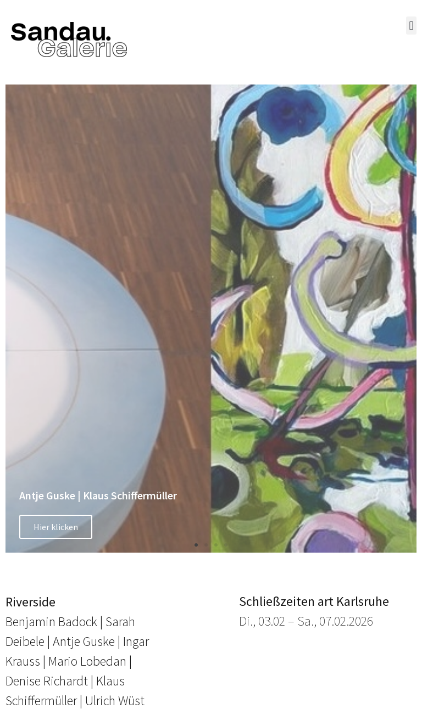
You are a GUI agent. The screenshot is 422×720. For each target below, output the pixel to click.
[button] (411, 25)
